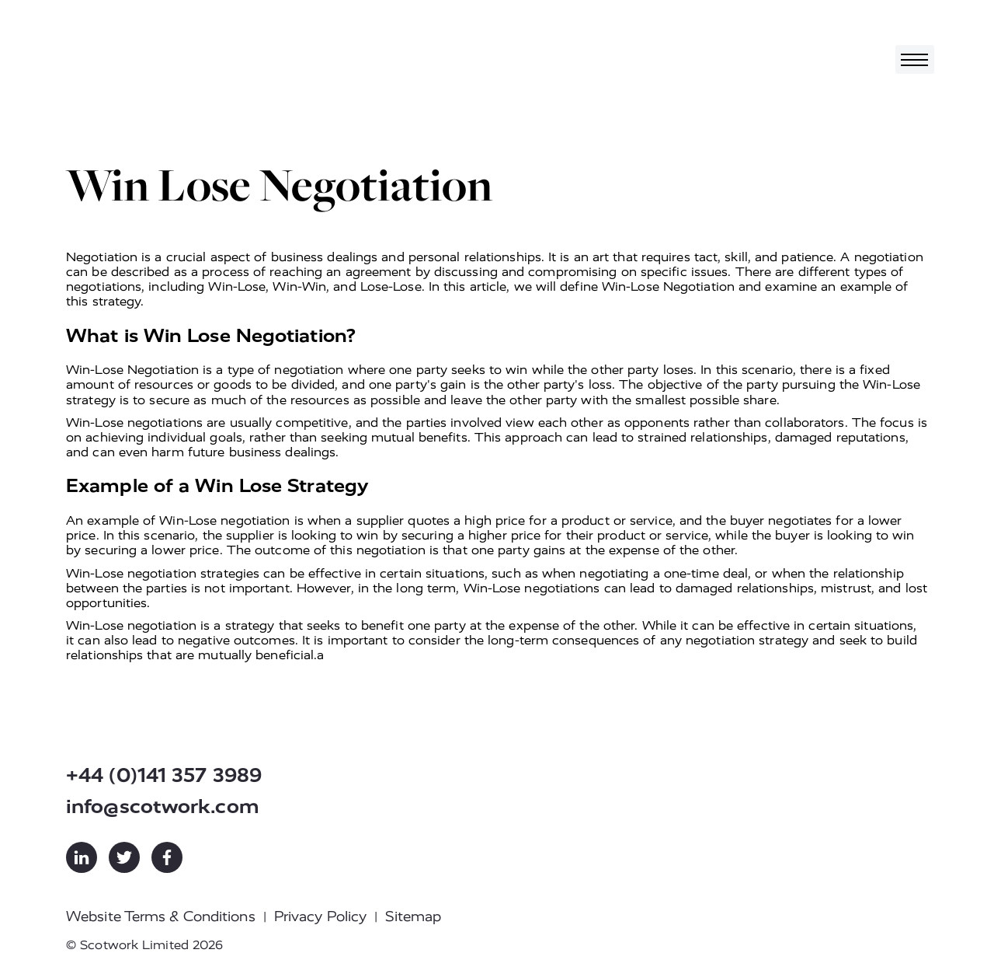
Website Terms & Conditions (160, 916)
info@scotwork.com (162, 806)
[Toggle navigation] (914, 59)
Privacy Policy (320, 916)
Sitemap (413, 916)
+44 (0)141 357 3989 (164, 775)
